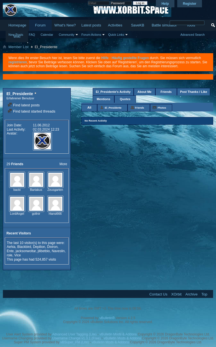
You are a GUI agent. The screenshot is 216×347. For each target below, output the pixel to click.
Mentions (103, 99)
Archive (191, 294)
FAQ (32, 34)
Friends (166, 91)
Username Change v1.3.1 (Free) (76, 338)
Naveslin (58, 251)
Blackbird (24, 247)
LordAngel (17, 213)
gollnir (36, 213)
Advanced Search (192, 34)
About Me (144, 91)
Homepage (17, 25)
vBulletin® (107, 318)
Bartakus (36, 189)
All (89, 107)
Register (189, 4)
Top (204, 294)
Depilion (39, 247)
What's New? (65, 25)
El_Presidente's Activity (113, 91)
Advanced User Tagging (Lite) (74, 334)
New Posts (15, 34)
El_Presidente (113, 107)
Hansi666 (55, 213)
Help (165, 4)
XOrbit (176, 294)
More (63, 164)
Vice (17, 255)
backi (17, 189)
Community (66, 34)
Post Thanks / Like (193, 91)
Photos (162, 107)
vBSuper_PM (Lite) (74, 342)
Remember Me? (106, 8)
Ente (10, 251)
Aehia (11, 247)
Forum (40, 25)
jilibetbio (44, 251)
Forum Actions (91, 34)
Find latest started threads (31, 111)
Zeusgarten (55, 189)
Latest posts (91, 25)
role (9, 255)
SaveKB (137, 25)
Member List (18, 47)
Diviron (52, 247)
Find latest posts (24, 105)
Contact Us (158, 294)
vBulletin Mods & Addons (118, 334)
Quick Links (116, 34)
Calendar (47, 34)
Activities (115, 25)
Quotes (125, 99)
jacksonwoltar (25, 251)
